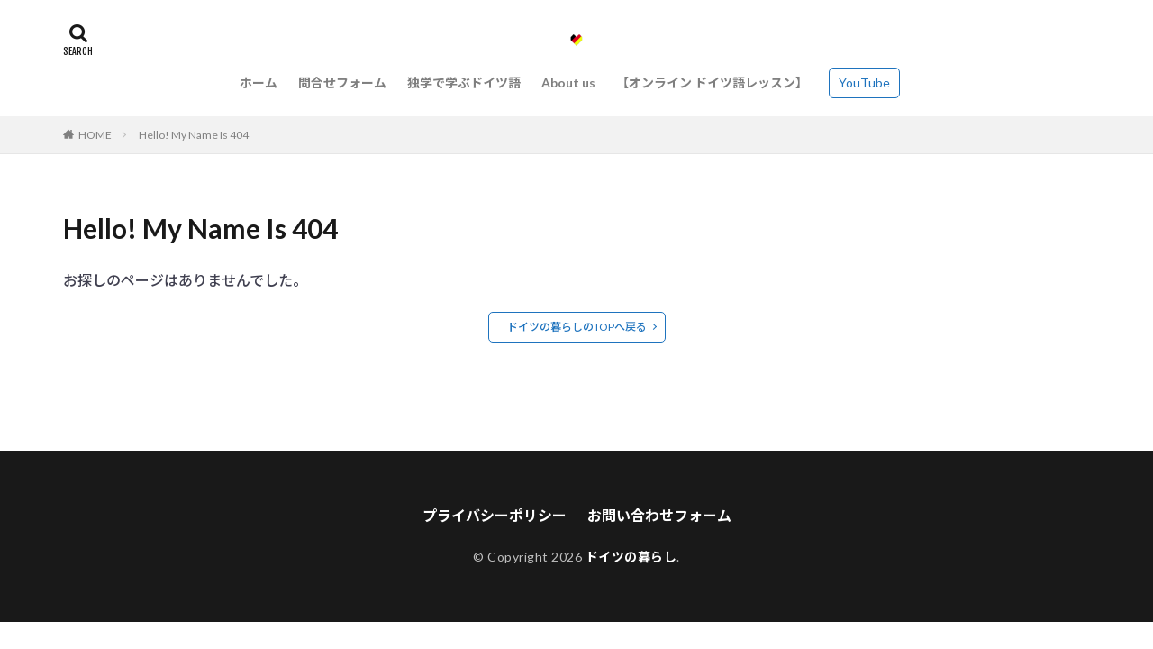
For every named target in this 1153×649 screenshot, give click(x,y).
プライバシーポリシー (494, 515)
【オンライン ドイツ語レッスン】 (712, 82)
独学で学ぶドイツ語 (464, 82)
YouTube (864, 82)
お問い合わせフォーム (659, 515)
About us (568, 82)
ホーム (258, 82)
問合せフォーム (342, 82)
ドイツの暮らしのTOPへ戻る (577, 327)
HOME (95, 135)
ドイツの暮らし (631, 556)
